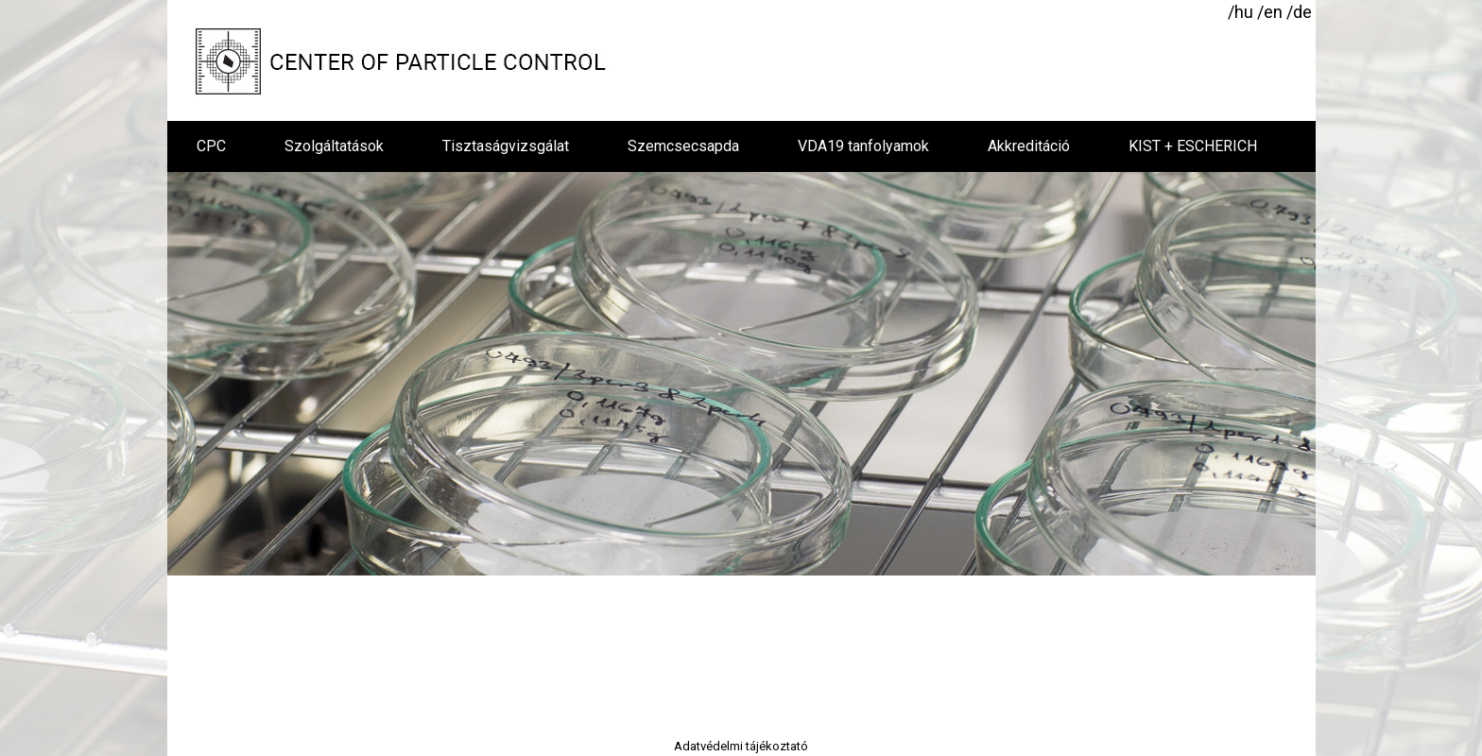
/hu (1240, 12)
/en (1270, 12)
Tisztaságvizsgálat (505, 146)
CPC (211, 146)
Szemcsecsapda (683, 146)
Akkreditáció (1029, 146)
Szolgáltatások (334, 146)
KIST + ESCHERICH (1193, 146)
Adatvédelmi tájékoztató (741, 746)
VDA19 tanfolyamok (863, 146)
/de (1299, 12)
